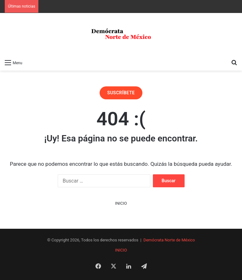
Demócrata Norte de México (169, 240)
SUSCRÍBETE (121, 92)
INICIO (121, 203)
